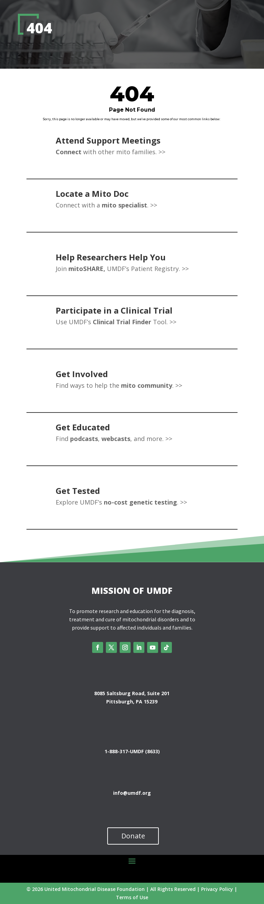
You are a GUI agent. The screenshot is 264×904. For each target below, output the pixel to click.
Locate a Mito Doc (92, 193)
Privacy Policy (217, 889)
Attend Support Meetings (108, 140)
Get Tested (78, 490)
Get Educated (83, 427)
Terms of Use (132, 897)
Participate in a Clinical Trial (114, 310)
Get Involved (82, 374)
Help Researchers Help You (111, 257)
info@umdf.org (132, 793)
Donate (133, 835)
